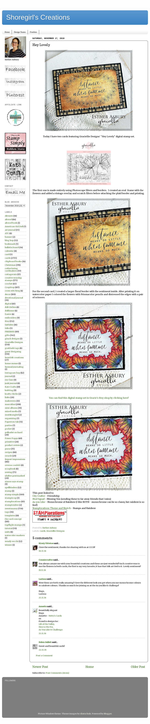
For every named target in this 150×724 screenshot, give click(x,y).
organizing (10, 418)
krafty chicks (11, 394)
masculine (10, 404)
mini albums (11, 408)
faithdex (9, 325)
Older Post (138, 667)
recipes (8, 452)
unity (7, 532)
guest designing (13, 351)
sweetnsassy (11, 508)
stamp (8, 491)
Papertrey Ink (12, 422)
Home (7, 32)
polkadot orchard (13, 432)
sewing (8, 472)
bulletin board (12, 247)
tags (7, 512)
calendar (9, 251)
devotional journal (14, 298)
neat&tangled (12, 415)
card (7, 254)
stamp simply (12, 494)
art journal (10, 230)
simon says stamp (14, 481)
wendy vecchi (11, 541)
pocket (8, 429)
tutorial (8, 528)
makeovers (10, 401)
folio (7, 328)
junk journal (11, 383)
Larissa (42, 579)
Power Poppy (11, 438)
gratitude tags (12, 348)
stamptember (12, 505)
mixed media (11, 411)
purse (8, 449)
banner (8, 237)
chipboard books (13, 261)
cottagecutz (11, 274)
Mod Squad (38, 499)
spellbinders (11, 487)
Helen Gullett (45, 642)
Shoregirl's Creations (38, 17)
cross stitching (12, 291)
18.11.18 (42, 551)
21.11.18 (42, 597)
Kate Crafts (10, 387)
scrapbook (10, 469)
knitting (9, 390)
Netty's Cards (55, 616)
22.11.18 (42, 650)
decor (7, 294)
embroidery (11, 318)
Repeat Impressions (15, 459)
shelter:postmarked (15, 476)
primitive (9, 442)
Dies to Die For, (46, 627)
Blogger (108, 713)
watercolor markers (15, 535)
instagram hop (12, 373)
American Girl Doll (14, 226)
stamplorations (13, 501)
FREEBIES (10, 331)
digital (8, 303)
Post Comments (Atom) (57, 673)
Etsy (7, 321)
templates (10, 515)
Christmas (10, 265)
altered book (11, 223)
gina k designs (12, 338)
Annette (43, 606)
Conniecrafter (46, 560)
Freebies (33, 32)
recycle (8, 456)
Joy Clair (9, 380)
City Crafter (38, 496)
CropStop (9, 287)
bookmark (10, 244)
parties (8, 425)
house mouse (11, 363)
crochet (9, 283)
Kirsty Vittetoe (46, 543)
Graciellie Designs (55, 531)
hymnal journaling (14, 367)
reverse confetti (13, 465)
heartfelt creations (14, 357)
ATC (7, 233)
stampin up (11, 498)
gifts (7, 335)
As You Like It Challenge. (51, 629)
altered (8, 219)
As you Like (39, 502)
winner (8, 545)
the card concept (13, 519)
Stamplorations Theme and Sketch (51, 508)
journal (8, 376)
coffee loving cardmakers (11, 269)
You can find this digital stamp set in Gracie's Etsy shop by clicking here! (89, 397)
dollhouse (9, 310)
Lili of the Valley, (46, 624)
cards (43, 531)
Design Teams (20, 32)
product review (12, 445)
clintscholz (85, 713)
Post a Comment (44, 655)
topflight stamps (13, 525)
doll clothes (10, 307)
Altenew (9, 216)
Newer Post (40, 667)
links (7, 397)
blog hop (9, 240)
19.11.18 (42, 570)
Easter (8, 314)
